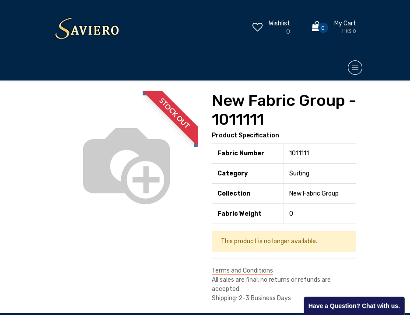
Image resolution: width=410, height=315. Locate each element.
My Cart (345, 23)
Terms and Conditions (242, 270)
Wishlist (279, 23)
